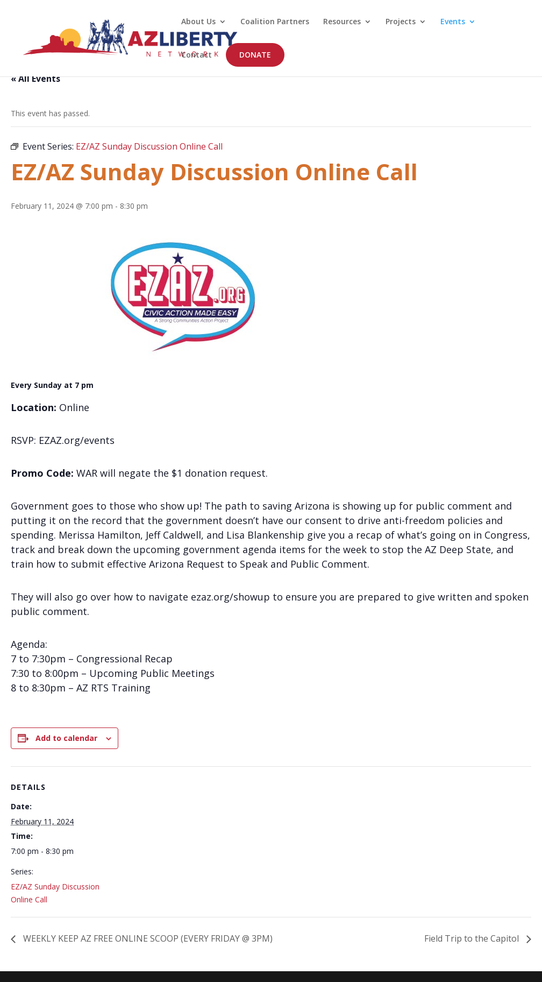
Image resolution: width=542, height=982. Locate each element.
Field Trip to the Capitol (472, 938)
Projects (401, 22)
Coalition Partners (274, 22)
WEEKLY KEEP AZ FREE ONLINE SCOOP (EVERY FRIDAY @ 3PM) (147, 938)
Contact (196, 55)
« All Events (35, 78)
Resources (342, 22)
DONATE (255, 55)
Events (452, 22)
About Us (198, 22)
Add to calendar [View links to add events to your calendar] (66, 738)
